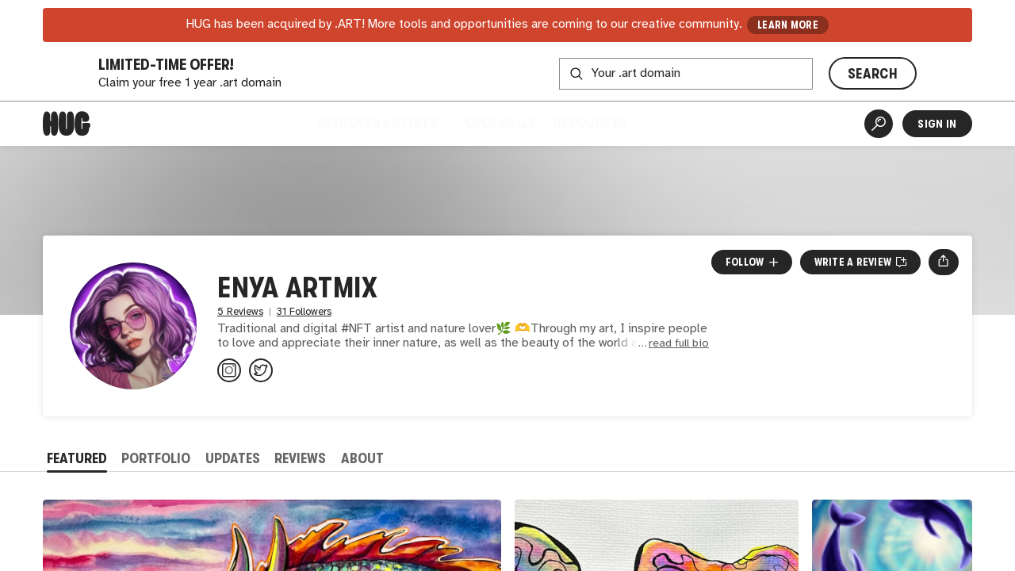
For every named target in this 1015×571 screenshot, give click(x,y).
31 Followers (304, 312)
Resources (596, 123)
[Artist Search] (878, 123)
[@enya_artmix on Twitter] (261, 370)
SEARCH (873, 74)
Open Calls (501, 123)
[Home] (66, 123)
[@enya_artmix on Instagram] (229, 370)
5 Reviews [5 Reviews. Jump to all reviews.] (240, 312)
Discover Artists (381, 123)
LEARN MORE (787, 25)
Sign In (936, 123)
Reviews (300, 458)
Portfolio (155, 458)
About (362, 458)
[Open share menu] (943, 261)
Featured (77, 458)
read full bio (679, 344)
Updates (232, 458)
